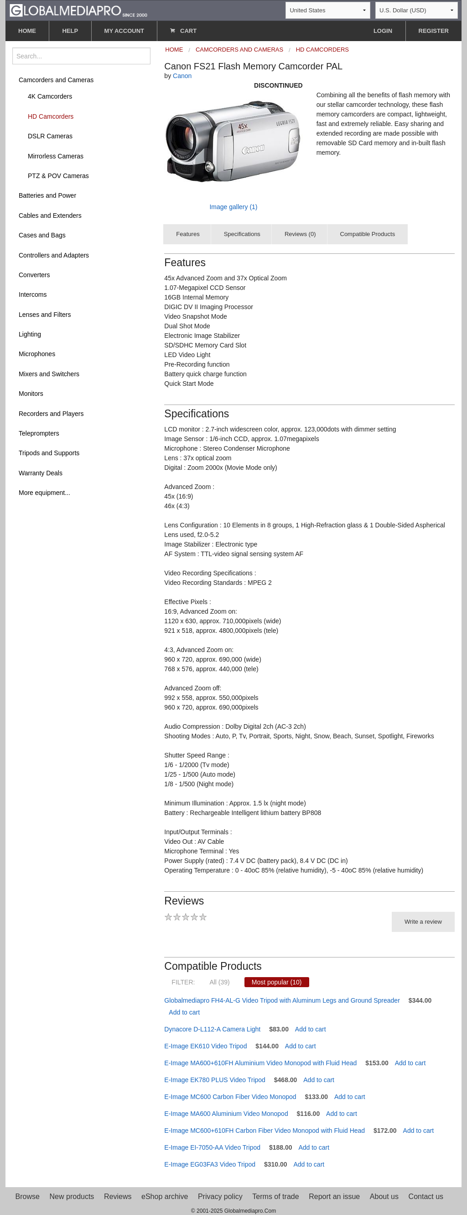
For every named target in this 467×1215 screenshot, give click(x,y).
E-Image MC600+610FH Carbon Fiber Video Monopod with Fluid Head (264, 1130)
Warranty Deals (40, 473)
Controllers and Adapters (54, 255)
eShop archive (164, 1196)
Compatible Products (367, 234)
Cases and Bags (42, 235)
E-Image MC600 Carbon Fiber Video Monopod (230, 1096)
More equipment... (44, 492)
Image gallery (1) (233, 206)
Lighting (30, 334)
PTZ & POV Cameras (58, 175)
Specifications (242, 234)
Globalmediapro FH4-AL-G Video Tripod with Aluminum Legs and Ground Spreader (282, 1000)
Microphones (37, 354)
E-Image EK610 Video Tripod (205, 1046)
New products (72, 1196)
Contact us (426, 1196)
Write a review (423, 921)
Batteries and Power (47, 195)
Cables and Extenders (50, 215)
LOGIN (383, 30)
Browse (28, 1196)
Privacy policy (220, 1196)
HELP (70, 30)
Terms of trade (275, 1196)
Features (187, 234)
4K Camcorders (50, 96)
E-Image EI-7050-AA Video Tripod (212, 1147)
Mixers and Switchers (49, 374)
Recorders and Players (51, 413)
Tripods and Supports (49, 453)
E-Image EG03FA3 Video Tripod (209, 1164)
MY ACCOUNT (124, 30)
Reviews (117, 1196)
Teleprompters (39, 433)
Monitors (31, 393)
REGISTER (434, 30)
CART (183, 30)
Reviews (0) (300, 234)
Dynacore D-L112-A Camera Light (212, 1029)
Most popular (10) (277, 982)
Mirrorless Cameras (55, 156)
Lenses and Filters (45, 314)
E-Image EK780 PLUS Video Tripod (214, 1080)
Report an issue (334, 1196)
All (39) (219, 982)
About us (384, 1196)
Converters (34, 275)
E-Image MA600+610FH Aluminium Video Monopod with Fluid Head (260, 1063)
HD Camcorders (50, 116)
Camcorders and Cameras (56, 80)
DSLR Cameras (50, 136)
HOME (27, 30)
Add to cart (184, 1012)
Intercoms (33, 294)
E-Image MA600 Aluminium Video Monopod (226, 1113)
